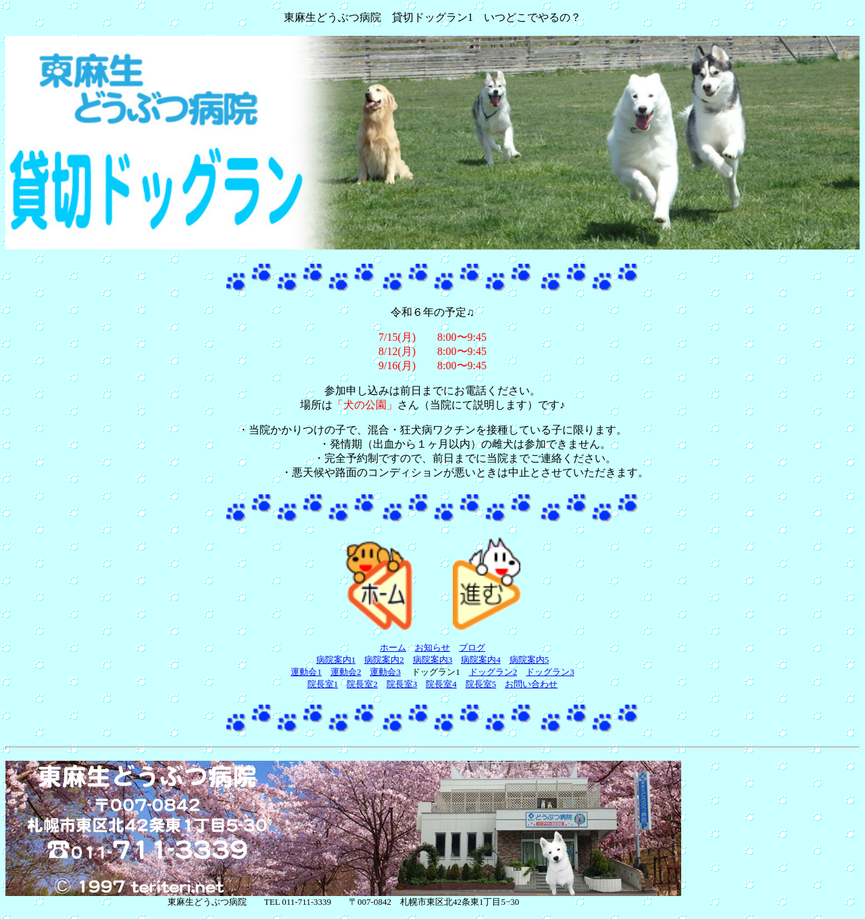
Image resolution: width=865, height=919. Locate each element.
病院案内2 (384, 660)
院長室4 (441, 684)
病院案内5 (529, 660)
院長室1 (323, 684)
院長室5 (481, 684)
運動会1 (306, 672)
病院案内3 (433, 660)
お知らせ (432, 647)
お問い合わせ (531, 684)
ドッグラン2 (493, 672)
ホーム (393, 647)
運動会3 (385, 672)
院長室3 (402, 684)
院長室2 (362, 684)
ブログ (472, 647)
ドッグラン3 (550, 672)
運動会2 (346, 672)
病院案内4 (481, 660)
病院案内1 (336, 660)
